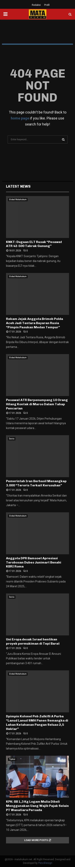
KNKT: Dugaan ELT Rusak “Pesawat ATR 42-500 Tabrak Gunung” (34, 244)
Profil (47, 5)
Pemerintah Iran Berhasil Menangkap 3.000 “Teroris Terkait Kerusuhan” (36, 483)
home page (20, 118)
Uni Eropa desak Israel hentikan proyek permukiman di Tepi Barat (33, 641)
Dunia (11, 439)
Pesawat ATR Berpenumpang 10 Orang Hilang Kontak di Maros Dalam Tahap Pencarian (37, 404)
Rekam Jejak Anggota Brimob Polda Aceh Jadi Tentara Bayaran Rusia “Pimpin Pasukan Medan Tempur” (34, 323)
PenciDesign (45, 863)
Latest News (18, 186)
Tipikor (12, 759)
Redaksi (36, 5)
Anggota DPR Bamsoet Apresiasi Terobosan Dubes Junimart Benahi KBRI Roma (33, 562)
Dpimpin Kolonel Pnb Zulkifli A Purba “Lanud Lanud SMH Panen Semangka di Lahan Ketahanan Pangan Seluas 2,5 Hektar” (37, 722)
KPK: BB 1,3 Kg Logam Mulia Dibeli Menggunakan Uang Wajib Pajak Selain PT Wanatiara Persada (37, 806)
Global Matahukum (18, 199)
